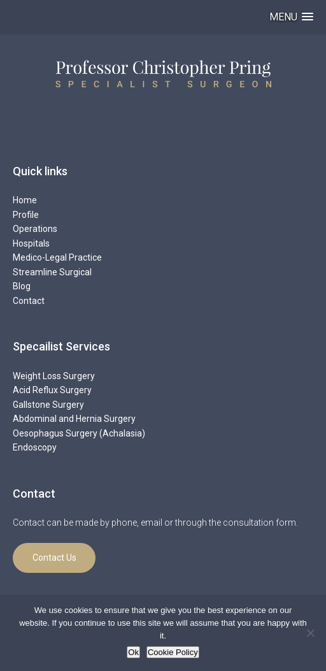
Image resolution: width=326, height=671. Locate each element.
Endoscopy (35, 447)
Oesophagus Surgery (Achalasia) (79, 433)
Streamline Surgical (52, 272)
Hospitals (31, 243)
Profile (26, 215)
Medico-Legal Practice (57, 257)
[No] (310, 632)
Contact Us (54, 557)
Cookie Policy (173, 652)
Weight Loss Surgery (54, 376)
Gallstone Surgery (48, 405)
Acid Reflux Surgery (52, 390)
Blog (22, 286)
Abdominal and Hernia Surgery (74, 419)
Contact (29, 301)
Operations (35, 229)
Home (25, 200)
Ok (133, 652)
